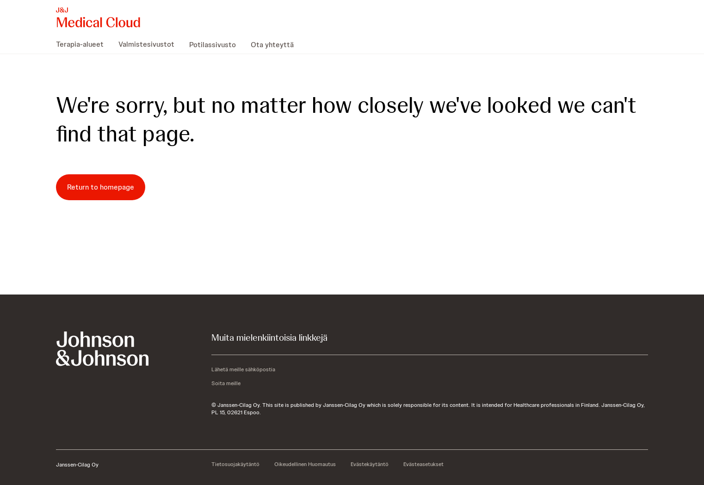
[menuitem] (83, 44)
